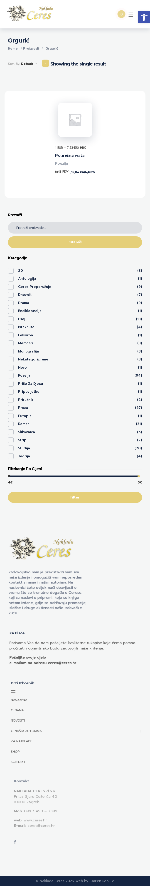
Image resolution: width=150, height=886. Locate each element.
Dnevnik (25, 294)
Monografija (28, 351)
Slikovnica (26, 432)
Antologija (27, 278)
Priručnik (25, 399)
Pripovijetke (28, 391)
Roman (24, 423)
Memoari (25, 343)
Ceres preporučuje (34, 286)
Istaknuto (26, 327)
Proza (23, 407)
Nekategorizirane (33, 359)
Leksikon (25, 335)
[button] (144, 17)
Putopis (24, 415)
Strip (22, 440)
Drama (23, 302)
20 (20, 270)
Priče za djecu (30, 383)
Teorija (24, 456)
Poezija (61, 163)
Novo (22, 367)
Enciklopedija (30, 310)
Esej (21, 319)
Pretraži (75, 242)
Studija (24, 448)
